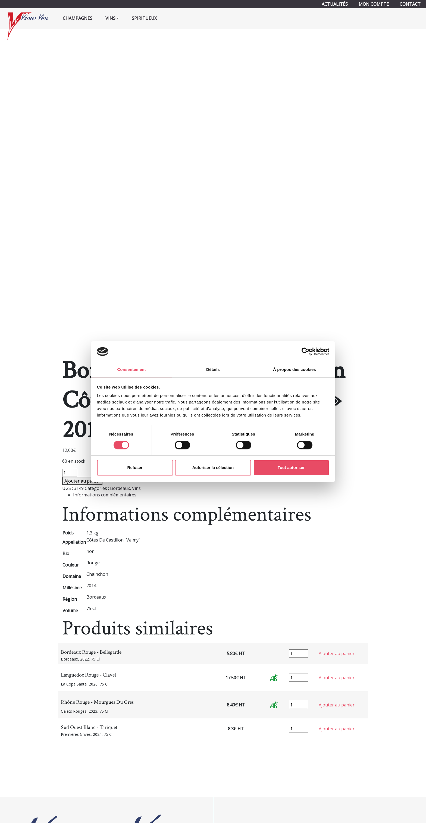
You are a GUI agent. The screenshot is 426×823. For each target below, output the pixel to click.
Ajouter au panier (82, 481)
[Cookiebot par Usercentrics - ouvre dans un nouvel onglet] (305, 351)
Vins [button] (110, 18)
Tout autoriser (291, 467)
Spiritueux (144, 18)
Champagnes (77, 18)
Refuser (135, 467)
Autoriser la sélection (213, 467)
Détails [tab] (213, 369)
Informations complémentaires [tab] (104, 495)
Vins (136, 488)
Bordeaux (120, 488)
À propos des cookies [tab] (294, 369)
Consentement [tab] (131, 369)
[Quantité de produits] (69, 473)
